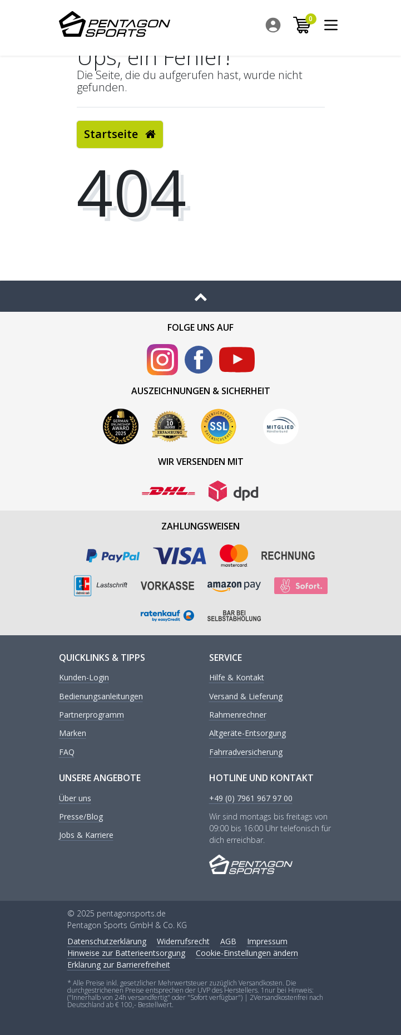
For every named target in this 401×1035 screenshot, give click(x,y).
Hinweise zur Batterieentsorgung (126, 953)
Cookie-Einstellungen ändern (247, 953)
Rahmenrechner (237, 715)
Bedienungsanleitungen (101, 697)
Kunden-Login (84, 678)
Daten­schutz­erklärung (106, 941)
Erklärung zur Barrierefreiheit (118, 964)
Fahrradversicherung (246, 752)
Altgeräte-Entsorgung (247, 733)
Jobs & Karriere (86, 835)
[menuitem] (275, 25)
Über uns (75, 798)
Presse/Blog (81, 817)
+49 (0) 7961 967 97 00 (251, 798)
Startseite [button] (120, 133)
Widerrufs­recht (183, 941)
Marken (72, 733)
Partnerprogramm (91, 715)
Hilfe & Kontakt (236, 678)
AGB (228, 941)
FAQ (67, 752)
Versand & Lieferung (246, 697)
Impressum (267, 941)
